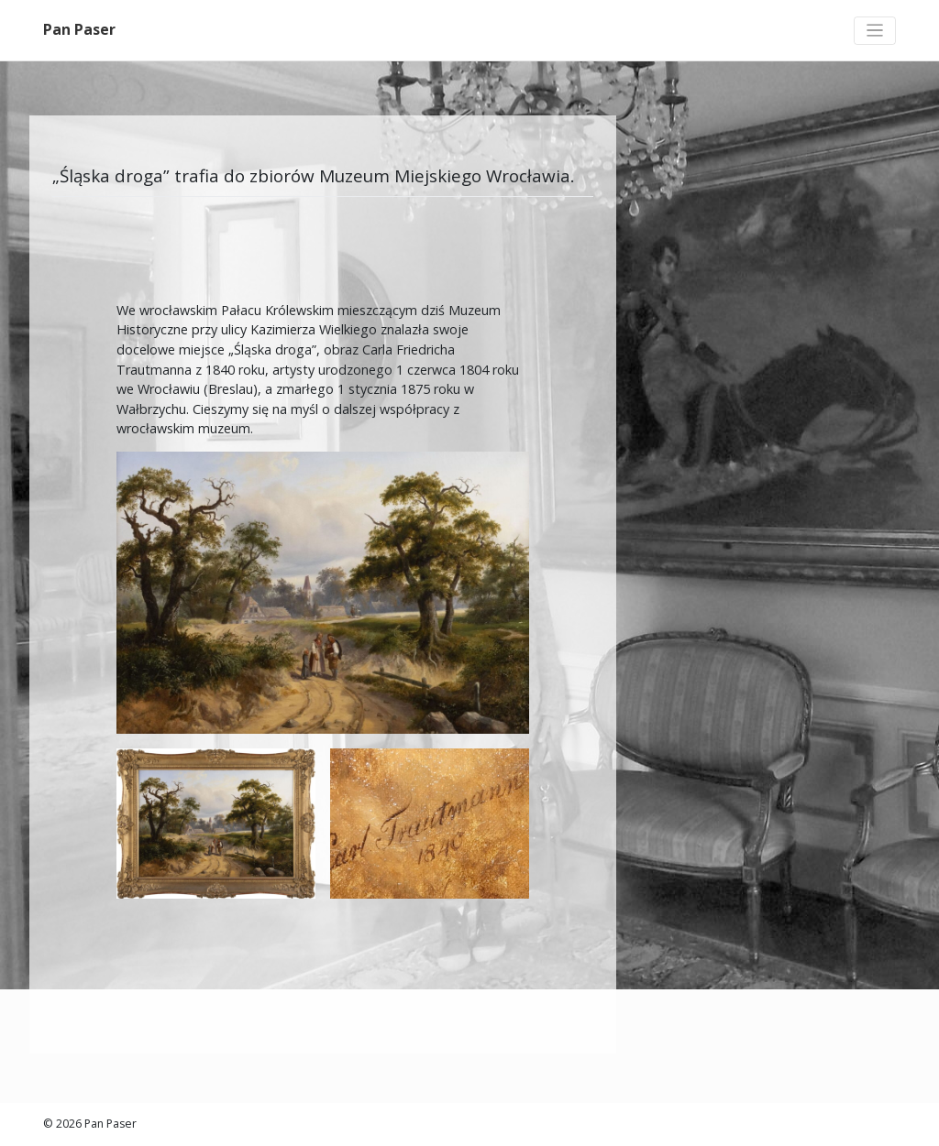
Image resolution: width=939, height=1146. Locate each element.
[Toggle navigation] (875, 30)
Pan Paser (79, 29)
